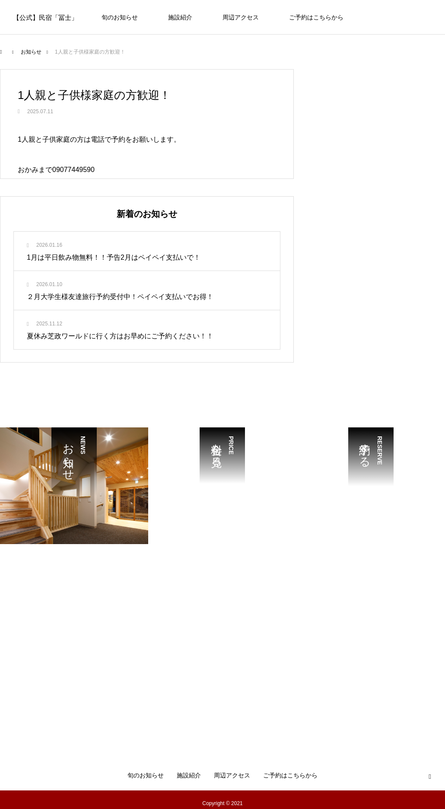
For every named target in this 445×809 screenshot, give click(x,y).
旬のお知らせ (120, 17)
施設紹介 (180, 17)
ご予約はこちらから (316, 17)
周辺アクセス (240, 17)
